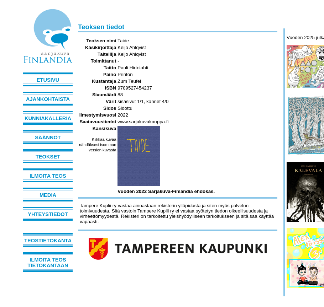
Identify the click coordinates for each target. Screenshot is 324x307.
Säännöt (48, 137)
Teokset (48, 157)
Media (48, 195)
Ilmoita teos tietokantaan (47, 262)
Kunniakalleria (48, 118)
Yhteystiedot (48, 214)
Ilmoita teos (48, 176)
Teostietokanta (48, 240)
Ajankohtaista (48, 99)
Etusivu (48, 80)
